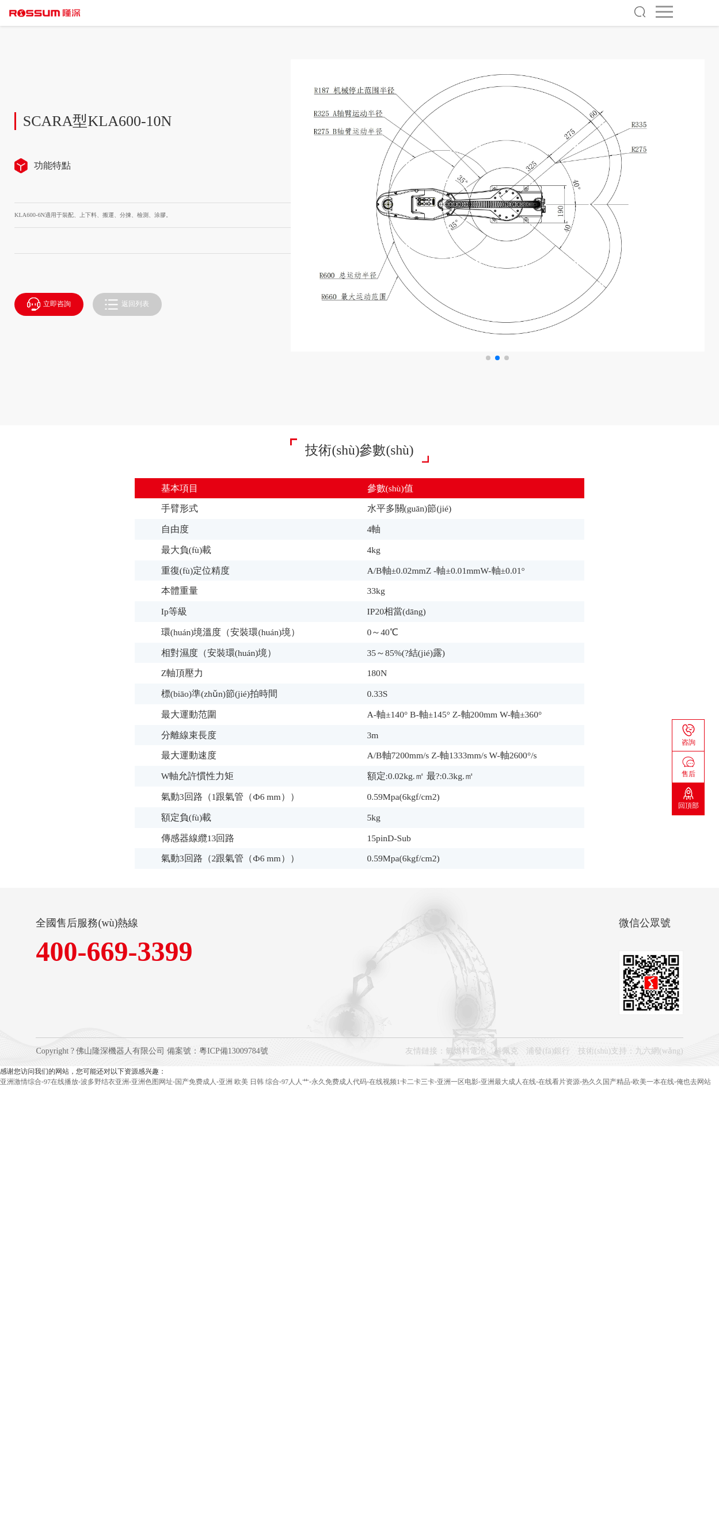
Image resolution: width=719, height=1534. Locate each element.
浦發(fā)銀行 (548, 1051)
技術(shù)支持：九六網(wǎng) (630, 1051)
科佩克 (506, 1051)
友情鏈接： (425, 1051)
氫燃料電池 (466, 1051)
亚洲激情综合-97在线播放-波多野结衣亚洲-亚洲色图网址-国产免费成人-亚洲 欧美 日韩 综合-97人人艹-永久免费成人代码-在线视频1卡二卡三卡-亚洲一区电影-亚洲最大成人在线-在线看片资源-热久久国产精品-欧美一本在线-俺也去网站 (355, 1082)
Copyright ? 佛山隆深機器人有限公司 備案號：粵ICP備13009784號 (152, 1051)
